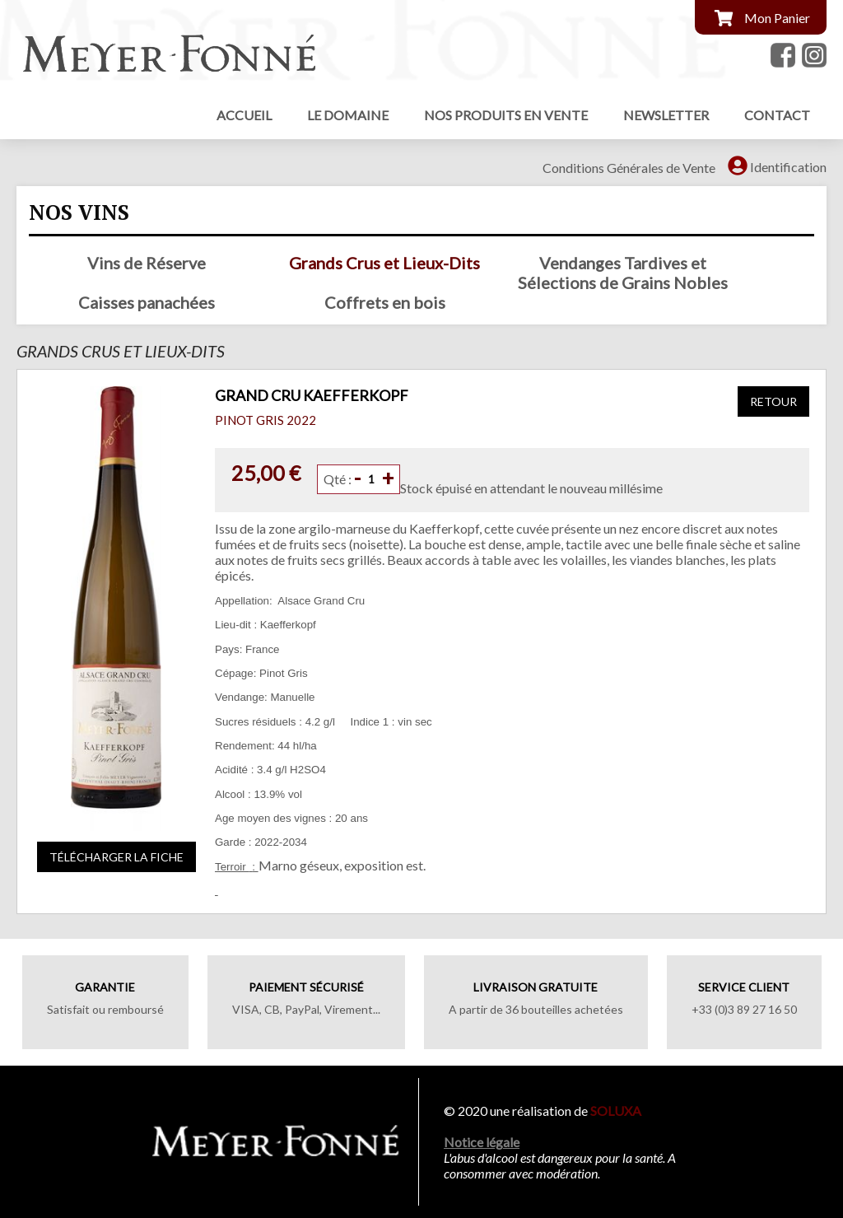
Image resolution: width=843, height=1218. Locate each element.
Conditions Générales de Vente (629, 167)
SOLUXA (617, 1110)
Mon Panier (777, 18)
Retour (773, 401)
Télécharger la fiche (116, 857)
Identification (788, 167)
